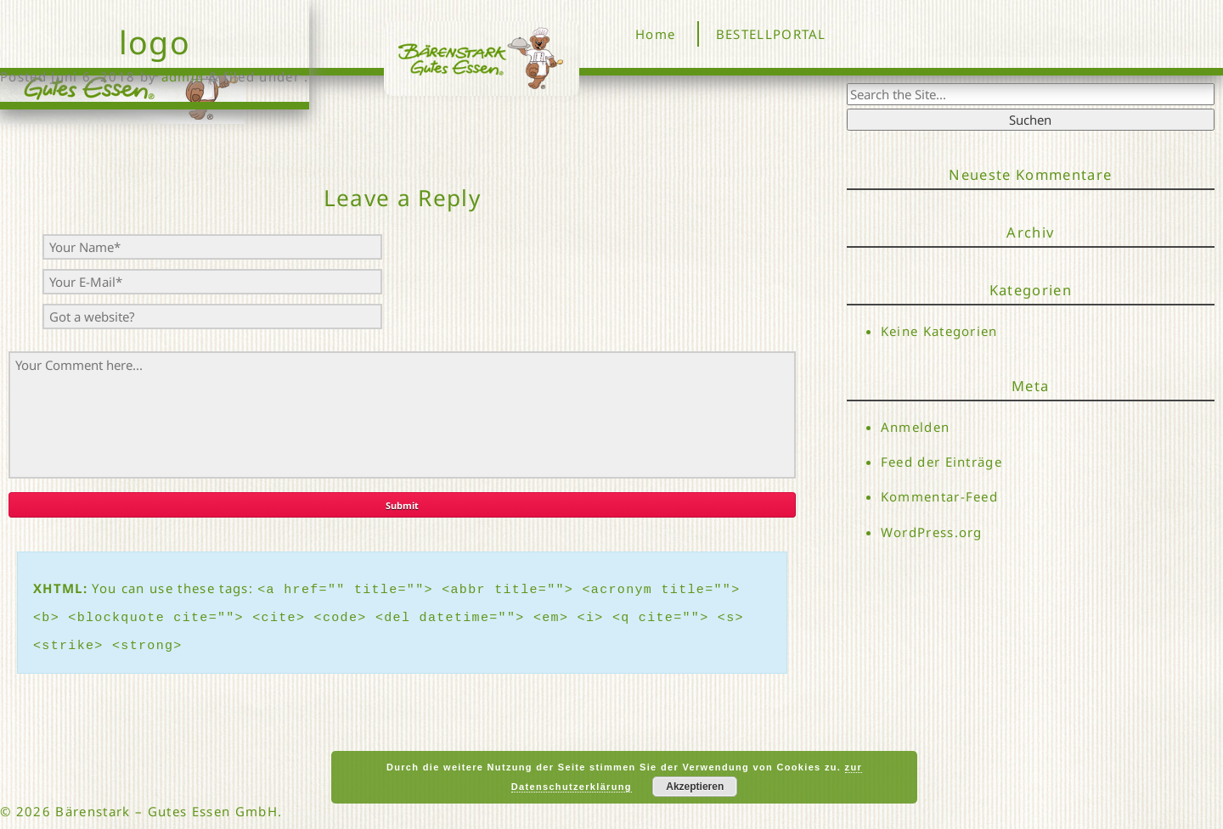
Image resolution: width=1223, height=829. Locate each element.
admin (183, 76)
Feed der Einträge (942, 461)
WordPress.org (932, 532)
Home (655, 33)
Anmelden (915, 426)
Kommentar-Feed (940, 497)
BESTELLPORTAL (771, 33)
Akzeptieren (695, 787)
